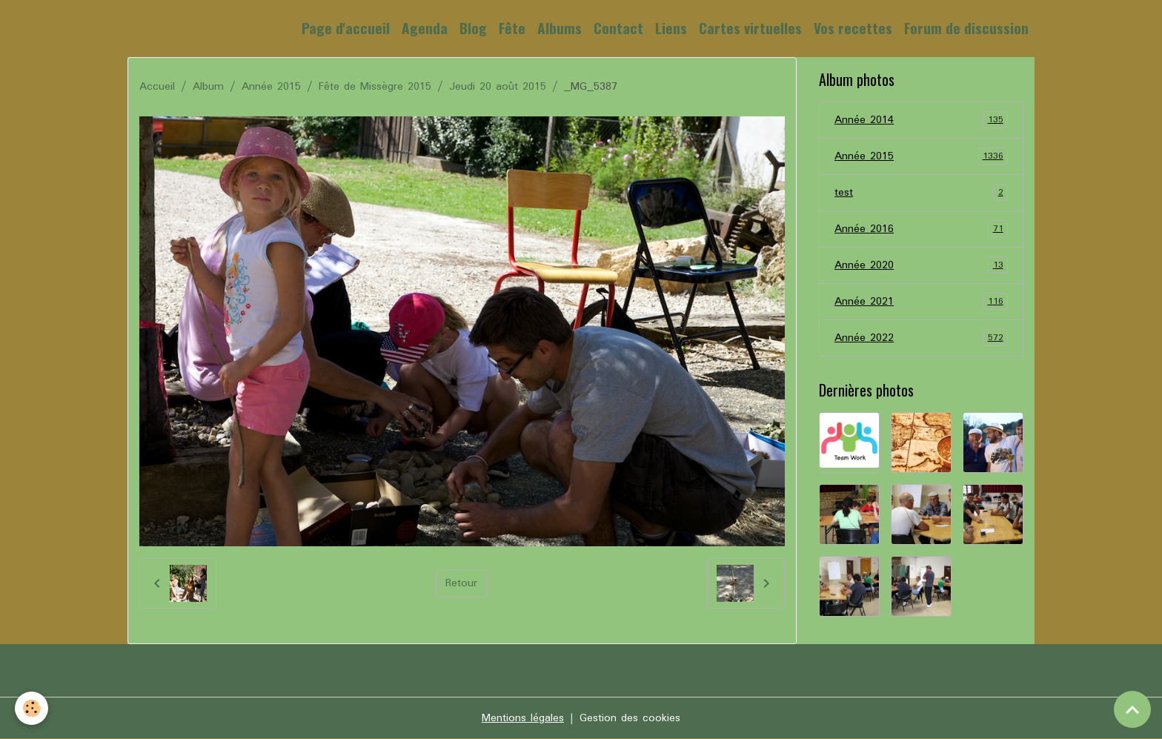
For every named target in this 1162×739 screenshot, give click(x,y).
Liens (671, 28)
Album (208, 87)
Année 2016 (921, 229)
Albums (559, 28)
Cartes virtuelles (750, 28)
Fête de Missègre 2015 (375, 87)
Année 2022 (921, 338)
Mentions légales (523, 718)
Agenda (425, 28)
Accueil (157, 87)
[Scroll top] (1132, 709)
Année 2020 (921, 265)
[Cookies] (31, 708)
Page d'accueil (346, 28)
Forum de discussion (966, 28)
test (921, 193)
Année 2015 (271, 87)
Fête (512, 28)
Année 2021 (921, 302)
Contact (618, 28)
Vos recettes (853, 28)
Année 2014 (921, 120)
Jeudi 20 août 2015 (497, 87)
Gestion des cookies (630, 718)
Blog (473, 28)
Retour (461, 583)
